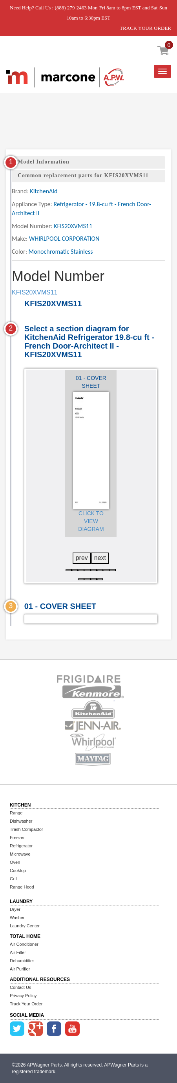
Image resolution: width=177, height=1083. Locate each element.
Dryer (15, 909)
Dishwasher (21, 821)
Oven (15, 862)
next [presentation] (100, 557)
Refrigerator (21, 845)
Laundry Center (25, 925)
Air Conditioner (24, 944)
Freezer (17, 837)
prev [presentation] (82, 557)
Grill (14, 878)
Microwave (20, 854)
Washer (17, 917)
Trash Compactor (26, 829)
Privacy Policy (23, 995)
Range (16, 812)
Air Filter (18, 952)
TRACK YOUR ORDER (145, 28)
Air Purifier (20, 969)
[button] (69, 570)
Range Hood (22, 887)
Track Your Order (26, 1003)
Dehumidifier (22, 960)
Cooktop (18, 870)
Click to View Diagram (91, 521)
